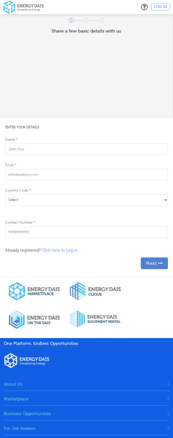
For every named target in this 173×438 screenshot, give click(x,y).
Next (154, 263)
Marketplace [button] (16, 398)
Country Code (18, 190)
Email (11, 165)
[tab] (86, 384)
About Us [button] (13, 384)
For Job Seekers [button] (20, 428)
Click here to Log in (59, 250)
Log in (160, 7)
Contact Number (20, 222)
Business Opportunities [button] (27, 413)
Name (11, 139)
